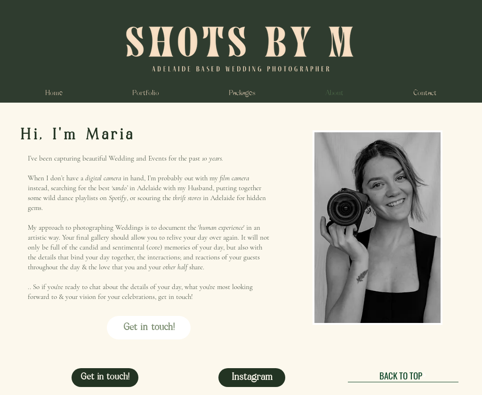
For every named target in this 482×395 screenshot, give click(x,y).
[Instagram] (251, 377)
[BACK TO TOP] (403, 375)
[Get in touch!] (149, 327)
